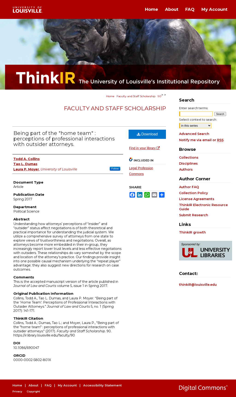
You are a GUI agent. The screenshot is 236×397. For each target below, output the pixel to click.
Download (147, 134)
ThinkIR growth (192, 232)
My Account (67, 385)
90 (159, 96)
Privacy (17, 391)
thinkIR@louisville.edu (198, 285)
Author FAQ (189, 187)
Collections (188, 157)
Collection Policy (193, 193)
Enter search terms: (193, 108)
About (33, 385)
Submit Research (193, 215)
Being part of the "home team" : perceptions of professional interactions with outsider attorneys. (64, 138)
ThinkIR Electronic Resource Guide (203, 207)
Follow (115, 168)
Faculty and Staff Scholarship (136, 96)
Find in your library (144, 148)
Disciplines (188, 163)
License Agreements (196, 199)
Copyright (33, 391)
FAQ (48, 385)
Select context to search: (198, 119)
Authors (186, 169)
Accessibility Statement (102, 385)
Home (110, 96)
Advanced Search (194, 134)
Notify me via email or (201, 140)
